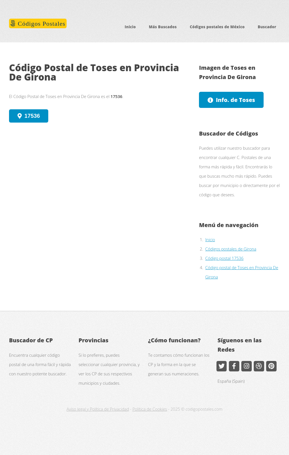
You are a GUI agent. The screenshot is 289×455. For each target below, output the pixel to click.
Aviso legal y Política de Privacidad (98, 409)
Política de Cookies (149, 409)
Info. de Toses (235, 100)
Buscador (267, 26)
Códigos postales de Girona (230, 249)
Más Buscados (163, 26)
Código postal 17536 (224, 258)
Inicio (130, 26)
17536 (32, 116)
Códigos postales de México (217, 26)
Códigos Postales (40, 23)
